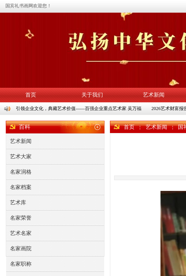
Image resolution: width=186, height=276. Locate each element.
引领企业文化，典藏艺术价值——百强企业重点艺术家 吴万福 (79, 108)
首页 (30, 95)
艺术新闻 (153, 95)
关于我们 (92, 95)
